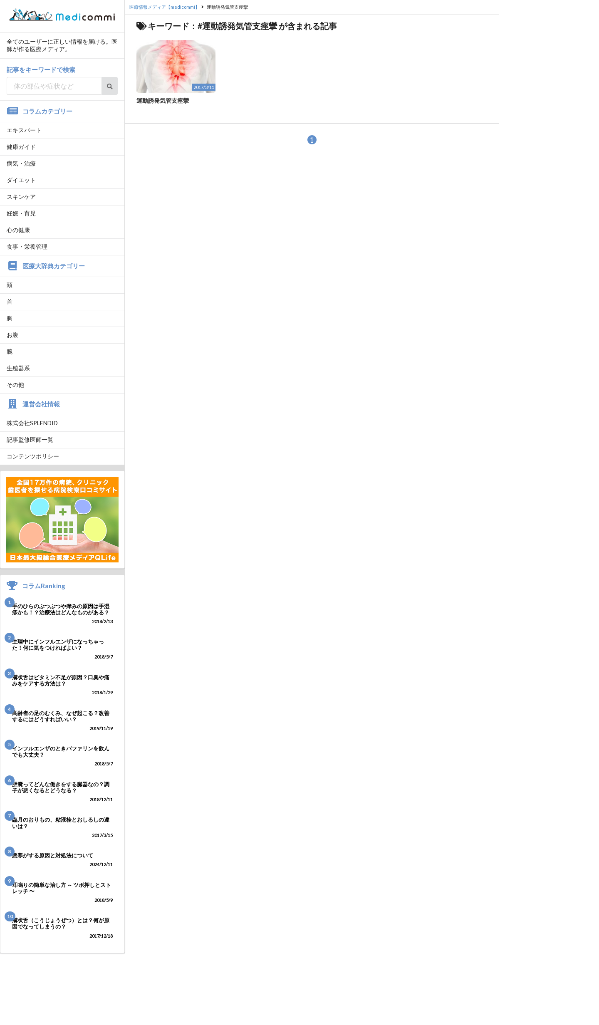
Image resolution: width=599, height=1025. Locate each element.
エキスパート (24, 130)
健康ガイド (21, 146)
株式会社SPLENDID (32, 422)
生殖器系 (18, 367)
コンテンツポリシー (33, 456)
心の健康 (18, 229)
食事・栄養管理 (27, 246)
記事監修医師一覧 (30, 439)
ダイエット (21, 179)
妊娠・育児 (21, 213)
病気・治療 (21, 163)
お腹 (12, 334)
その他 (15, 384)
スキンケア (21, 196)
